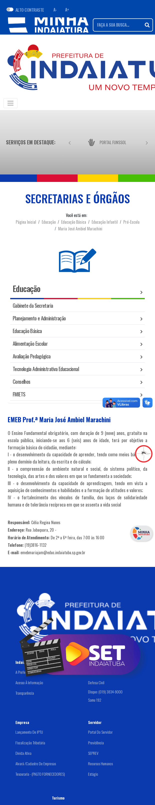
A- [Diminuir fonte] (55, 10)
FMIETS (19, 394)
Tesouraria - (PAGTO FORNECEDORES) (40, 774)
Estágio (93, 774)
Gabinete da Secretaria (33, 305)
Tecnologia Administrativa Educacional (46, 369)
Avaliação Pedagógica (32, 356)
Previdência (96, 742)
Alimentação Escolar (30, 343)
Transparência (24, 693)
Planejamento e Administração (39, 318)
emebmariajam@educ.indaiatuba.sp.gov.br (52, 552)
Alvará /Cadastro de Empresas (35, 763)
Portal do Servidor (100, 732)
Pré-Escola (131, 222)
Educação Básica (73, 222)
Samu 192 (94, 699)
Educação (49, 222)
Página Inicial (26, 222)
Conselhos (21, 381)
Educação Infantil (105, 222)
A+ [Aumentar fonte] (67, 10)
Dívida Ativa (23, 753)
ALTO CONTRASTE (29, 9)
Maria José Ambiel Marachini (80, 229)
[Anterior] (69, 142)
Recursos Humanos (100, 763)
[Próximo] (147, 142)
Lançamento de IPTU (29, 732)
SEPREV (93, 753)
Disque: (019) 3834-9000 (105, 691)
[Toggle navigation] (10, 103)
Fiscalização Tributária (30, 742)
